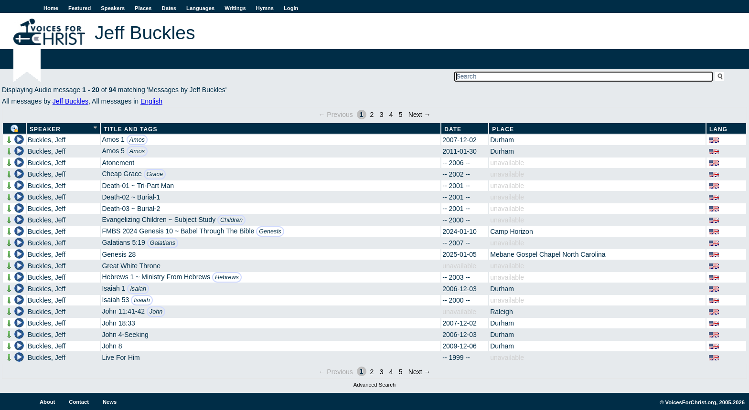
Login (291, 8)
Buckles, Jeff (46, 140)
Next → (419, 114)
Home (50, 8)
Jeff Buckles (70, 101)
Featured (79, 8)
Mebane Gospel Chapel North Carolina (547, 254)
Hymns (265, 8)
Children (231, 220)
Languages (200, 8)
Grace (155, 174)
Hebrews (227, 277)
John (156, 311)
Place (503, 129)
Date (452, 129)
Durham (502, 140)
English (151, 101)
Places (143, 8)
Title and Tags (130, 129)
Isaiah (138, 288)
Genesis (270, 231)
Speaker (45, 129)
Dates (169, 8)
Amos (137, 140)
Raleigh (501, 311)
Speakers (113, 8)
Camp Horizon (511, 231)
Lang (718, 129)
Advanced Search (374, 385)
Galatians (162, 243)
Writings (235, 8)
